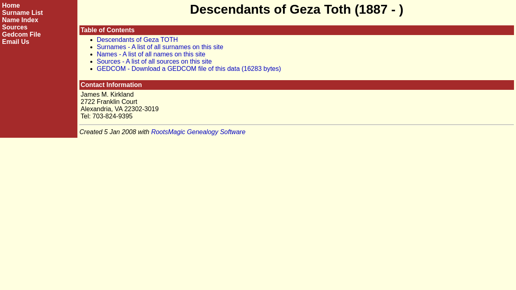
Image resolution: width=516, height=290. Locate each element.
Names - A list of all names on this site (151, 54)
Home (11, 5)
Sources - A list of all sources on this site (154, 61)
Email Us (15, 41)
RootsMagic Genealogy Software (198, 131)
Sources (14, 27)
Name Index (20, 20)
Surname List (22, 12)
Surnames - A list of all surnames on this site (160, 47)
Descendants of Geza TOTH (137, 39)
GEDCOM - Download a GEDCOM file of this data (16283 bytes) (189, 68)
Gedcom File (21, 34)
